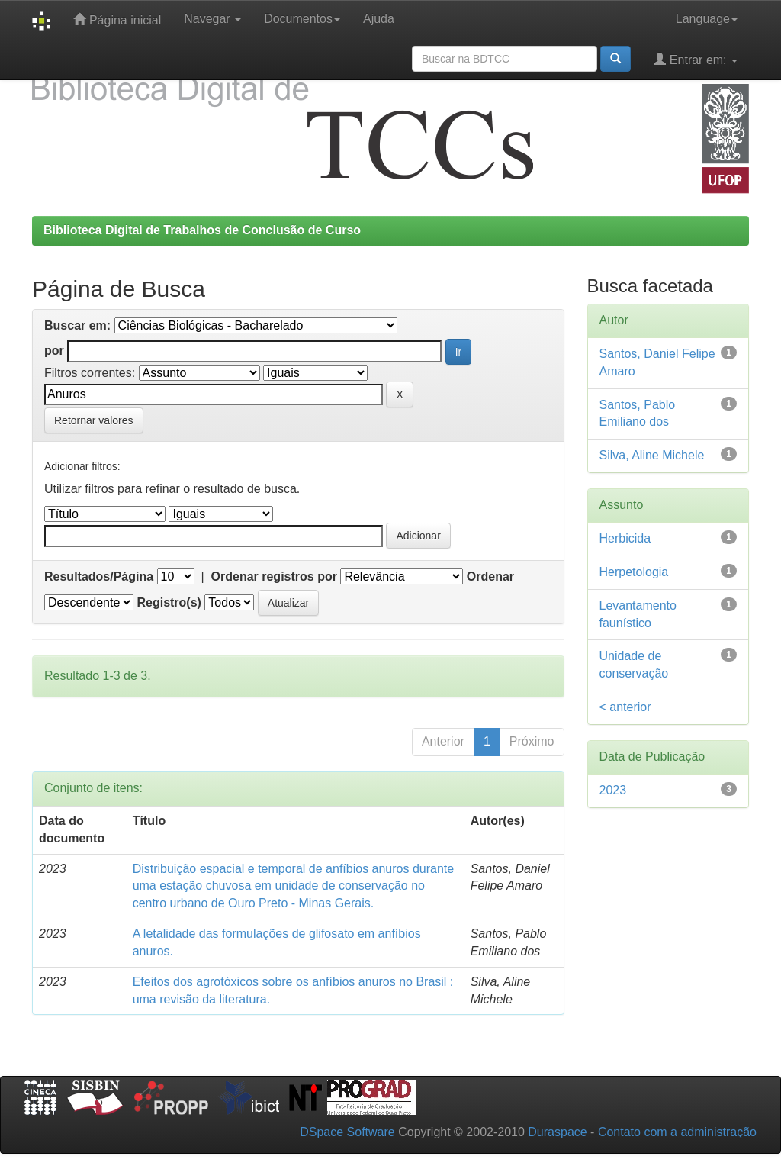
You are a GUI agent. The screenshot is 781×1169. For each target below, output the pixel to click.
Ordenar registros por (274, 576)
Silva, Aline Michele (652, 455)
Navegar (212, 18)
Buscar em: (77, 325)
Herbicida (625, 538)
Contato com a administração (677, 1132)
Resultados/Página (98, 576)
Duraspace (557, 1132)
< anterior (625, 706)
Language (707, 18)
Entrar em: (696, 59)
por (54, 350)
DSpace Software (347, 1132)
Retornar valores (93, 420)
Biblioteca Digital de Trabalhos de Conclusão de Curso (202, 230)
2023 (613, 790)
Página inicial (117, 19)
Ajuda (378, 18)
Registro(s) (169, 602)
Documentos (302, 18)
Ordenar (490, 576)
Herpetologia (634, 571)
